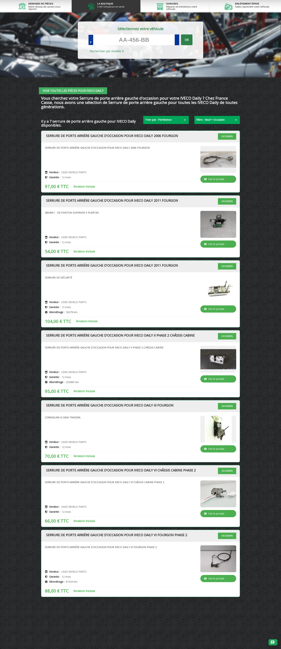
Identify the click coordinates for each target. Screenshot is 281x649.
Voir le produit (214, 195)
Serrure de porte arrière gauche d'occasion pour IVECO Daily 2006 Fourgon (112, 152)
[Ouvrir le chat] (272, 642)
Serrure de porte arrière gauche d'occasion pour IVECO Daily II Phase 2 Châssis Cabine (120, 351)
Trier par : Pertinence (166, 136)
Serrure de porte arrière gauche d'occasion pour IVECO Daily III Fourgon (109, 421)
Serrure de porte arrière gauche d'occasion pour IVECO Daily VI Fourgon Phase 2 (116, 551)
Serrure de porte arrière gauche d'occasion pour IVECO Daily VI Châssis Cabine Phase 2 (121, 486)
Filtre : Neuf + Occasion (217, 136)
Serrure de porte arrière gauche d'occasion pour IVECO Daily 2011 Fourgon (112, 217)
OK (187, 56)
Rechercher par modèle (107, 67)
